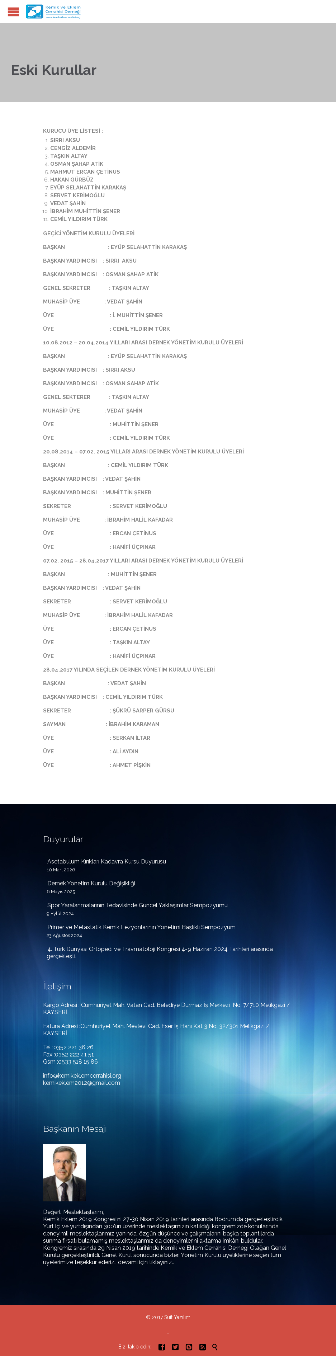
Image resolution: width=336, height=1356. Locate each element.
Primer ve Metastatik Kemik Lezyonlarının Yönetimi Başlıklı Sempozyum (141, 927)
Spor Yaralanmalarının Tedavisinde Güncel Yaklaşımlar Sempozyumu (137, 905)
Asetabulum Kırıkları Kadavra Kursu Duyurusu (106, 861)
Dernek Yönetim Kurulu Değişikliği (91, 883)
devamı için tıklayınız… (146, 1262)
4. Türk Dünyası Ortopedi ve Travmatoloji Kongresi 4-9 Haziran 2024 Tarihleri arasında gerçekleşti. (160, 953)
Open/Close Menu (13, 11)
